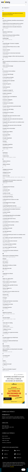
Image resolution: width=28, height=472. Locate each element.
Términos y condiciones (6, 442)
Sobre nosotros (5, 436)
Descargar (19, 374)
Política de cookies (5, 440)
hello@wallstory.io (6, 414)
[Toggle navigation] (26, 2)
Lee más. (12, 466)
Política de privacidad (6, 438)
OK (23, 469)
